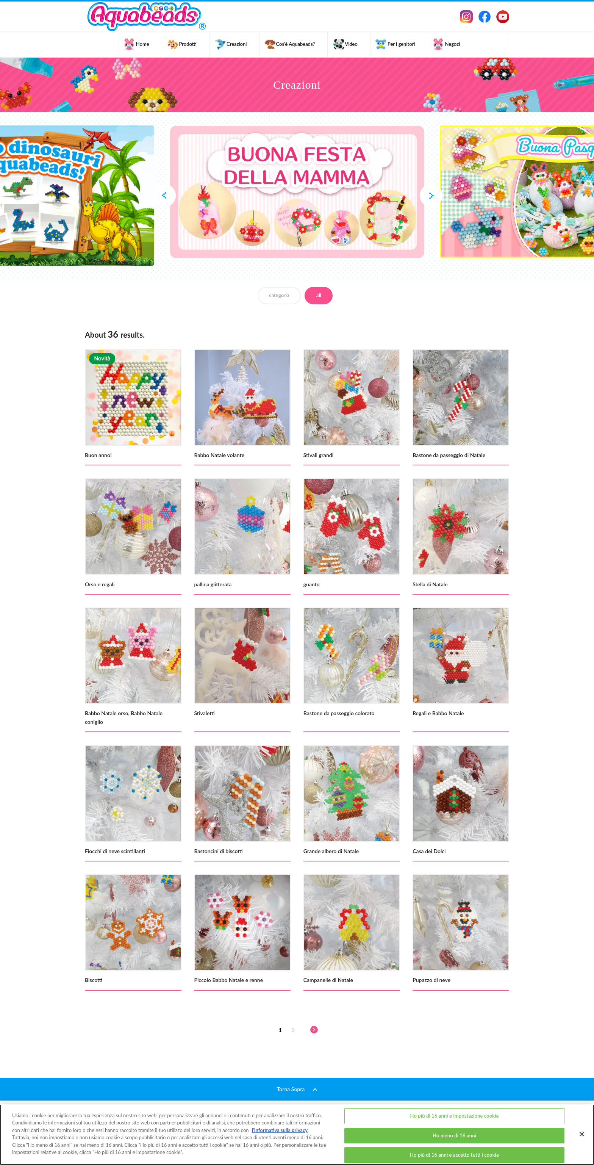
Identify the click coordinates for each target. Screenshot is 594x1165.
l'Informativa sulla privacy (280, 1130)
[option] (297, 192)
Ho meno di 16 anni (454, 1135)
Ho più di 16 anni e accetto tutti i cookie (454, 1155)
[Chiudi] (582, 1134)
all (318, 295)
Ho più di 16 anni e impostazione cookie (454, 1116)
